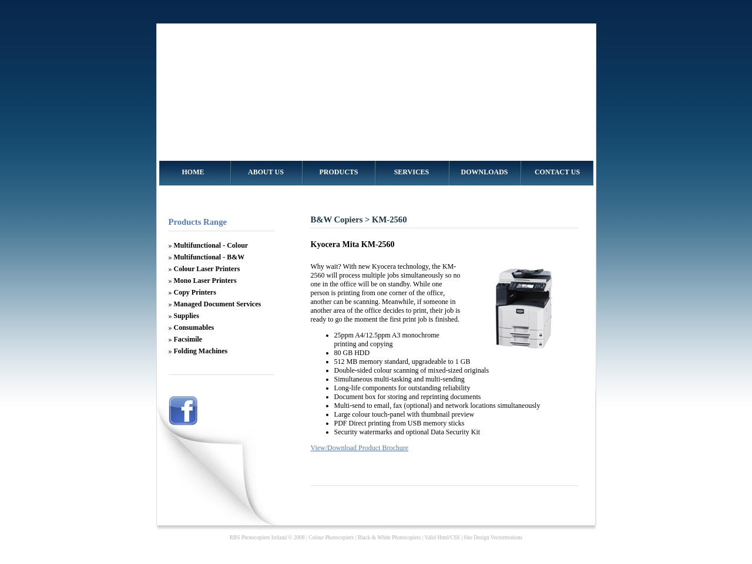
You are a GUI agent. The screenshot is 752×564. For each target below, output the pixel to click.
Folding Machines (201, 351)
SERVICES (411, 172)
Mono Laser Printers (205, 280)
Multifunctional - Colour (211, 245)
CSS (455, 538)
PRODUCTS (338, 172)
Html (442, 538)
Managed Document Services (217, 304)
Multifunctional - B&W (209, 257)
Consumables (194, 327)
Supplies (186, 316)
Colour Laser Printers (207, 269)
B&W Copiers (337, 219)
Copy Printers (195, 292)
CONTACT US (557, 172)
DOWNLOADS (484, 172)
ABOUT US (266, 172)
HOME (193, 172)
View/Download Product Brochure (360, 448)
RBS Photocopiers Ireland (258, 538)
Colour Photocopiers (331, 538)
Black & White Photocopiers (389, 538)
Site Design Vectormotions (493, 538)
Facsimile (188, 339)
